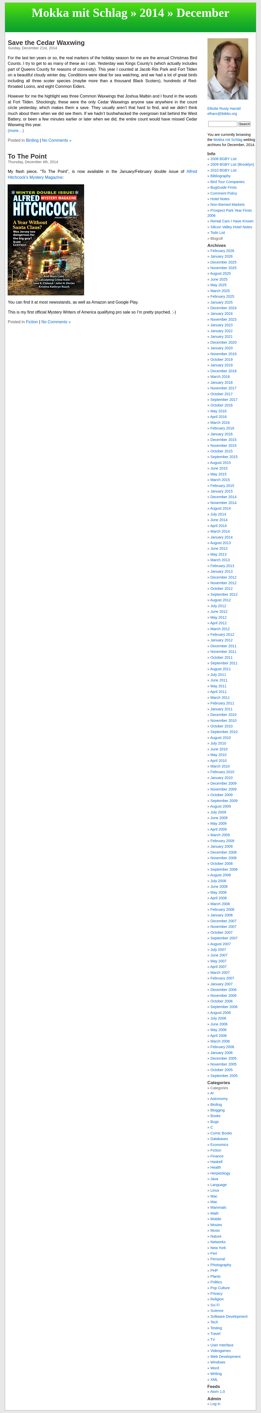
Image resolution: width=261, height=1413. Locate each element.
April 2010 (218, 761)
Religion (217, 1299)
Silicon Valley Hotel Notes (231, 227)
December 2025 (224, 262)
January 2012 (222, 640)
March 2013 (220, 560)
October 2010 (222, 726)
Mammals (218, 1207)
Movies (216, 1225)
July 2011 (218, 675)
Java (214, 1179)
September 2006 (224, 1007)
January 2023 (222, 325)
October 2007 (222, 932)
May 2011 (219, 686)
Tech (214, 1322)
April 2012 (218, 623)
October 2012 (222, 588)
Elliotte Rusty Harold (224, 108)
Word (215, 1368)
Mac (214, 1196)
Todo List (217, 233)
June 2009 (219, 818)
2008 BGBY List (224, 159)
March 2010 (220, 766)
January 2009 (222, 846)
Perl (214, 1253)
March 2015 (220, 480)
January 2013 (222, 571)
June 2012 (219, 611)
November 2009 (224, 789)
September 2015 (224, 457)
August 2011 (220, 669)
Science (217, 1311)
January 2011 (222, 709)
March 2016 (220, 423)
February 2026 (222, 251)
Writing (216, 1374)
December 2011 (224, 646)
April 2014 (218, 526)
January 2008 (222, 915)
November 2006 (224, 995)
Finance (217, 1156)
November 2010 (224, 721)
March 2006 (220, 1041)
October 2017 (222, 394)
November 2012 (224, 583)
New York (218, 1248)
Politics (216, 1282)
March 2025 (220, 291)
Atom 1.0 (217, 1392)
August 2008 (220, 875)
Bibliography (221, 176)
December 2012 (224, 577)
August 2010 (220, 738)
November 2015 (224, 446)
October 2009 (222, 795)
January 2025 (222, 302)
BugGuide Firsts (224, 187)
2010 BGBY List (224, 170)
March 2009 (220, 835)
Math (215, 1213)
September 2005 (224, 1076)
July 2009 (218, 812)
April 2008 (218, 898)
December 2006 (224, 990)
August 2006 (220, 1013)
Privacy (217, 1293)
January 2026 (222, 256)
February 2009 (222, 841)
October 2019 (222, 359)
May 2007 (219, 961)
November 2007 (224, 927)
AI (212, 1093)
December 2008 (224, 852)
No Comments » (57, 140)
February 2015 (222, 486)
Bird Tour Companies (228, 182)
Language (219, 1185)
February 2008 (222, 909)
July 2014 (218, 514)
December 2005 (224, 1058)
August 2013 (220, 543)
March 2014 (220, 531)
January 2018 (222, 382)
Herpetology (220, 1173)
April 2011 (218, 692)
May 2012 (219, 617)
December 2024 (224, 308)
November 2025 (224, 268)
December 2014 (224, 497)
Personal (218, 1259)
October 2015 (222, 451)
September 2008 (224, 869)
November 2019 (224, 354)
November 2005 (224, 1064)
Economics (219, 1145)
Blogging (218, 1110)
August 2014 (220, 508)
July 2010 (218, 743)
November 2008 (224, 858)
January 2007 (222, 984)
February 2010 (222, 772)
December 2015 (224, 440)
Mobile (216, 1219)
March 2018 (220, 377)
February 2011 (222, 703)
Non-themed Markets (228, 204)
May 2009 (219, 823)
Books (216, 1116)
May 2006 (219, 1030)
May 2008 (219, 892)
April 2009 (218, 829)
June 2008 (219, 886)
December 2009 (224, 783)
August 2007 (220, 944)
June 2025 (219, 279)
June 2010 (219, 749)
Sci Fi (215, 1305)
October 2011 (222, 657)
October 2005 (222, 1070)
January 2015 (222, 491)
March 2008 (220, 904)
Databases (219, 1139)
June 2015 (219, 468)
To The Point (27, 156)
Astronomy (219, 1099)
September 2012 (224, 594)
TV (212, 1339)
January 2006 (222, 1053)
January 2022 (222, 331)
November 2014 (224, 503)
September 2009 (224, 801)
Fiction (32, 322)
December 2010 (224, 715)
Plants (216, 1276)
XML (214, 1380)
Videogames (221, 1351)
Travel (215, 1334)
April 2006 (218, 1036)
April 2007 (218, 967)
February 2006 (222, 1047)
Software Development (229, 1316)
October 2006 (222, 1001)
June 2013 (219, 548)
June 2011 (219, 680)
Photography (221, 1265)
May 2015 (219, 474)
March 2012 (220, 629)
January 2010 (222, 778)
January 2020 (222, 348)
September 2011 (224, 663)
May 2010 (219, 755)
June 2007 (219, 955)
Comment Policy (224, 193)
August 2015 (220, 463)
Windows (218, 1362)
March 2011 (220, 698)
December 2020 (224, 342)
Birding (32, 140)
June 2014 (219, 520)
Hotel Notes (220, 199)
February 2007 (222, 978)
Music (215, 1230)
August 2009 (220, 806)
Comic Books (221, 1133)
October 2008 (222, 863)
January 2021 (222, 336)
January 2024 (222, 314)
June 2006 (219, 1024)
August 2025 (220, 273)
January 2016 (222, 434)
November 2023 (224, 319)
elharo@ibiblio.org (222, 114)
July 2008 (218, 881)
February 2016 (222, 428)
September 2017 (224, 400)
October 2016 (222, 405)
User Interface (222, 1345)
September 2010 (224, 732)
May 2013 (219, 554)
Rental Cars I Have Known (232, 221)
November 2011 (224, 652)
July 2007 (218, 950)
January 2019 (222, 365)
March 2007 (220, 973)
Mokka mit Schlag (79, 12)
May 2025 (219, 285)
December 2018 (224, 371)
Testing (216, 1328)
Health (216, 1167)
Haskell (217, 1162)
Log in (215, 1404)
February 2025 (222, 296)
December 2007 (224, 921)
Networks (218, 1242)
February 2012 (222, 634)
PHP (214, 1270)
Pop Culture (220, 1288)
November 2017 (224, 388)
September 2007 (224, 938)
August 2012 (220, 600)
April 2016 (218, 417)
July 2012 (218, 606)
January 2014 (222, 537)
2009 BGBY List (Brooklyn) (232, 164)
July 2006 (218, 1018)
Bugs (215, 1122)
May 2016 (219, 411)
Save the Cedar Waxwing (46, 42)
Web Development (226, 1357)
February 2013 (222, 566)
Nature (216, 1236)
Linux (215, 1190)
